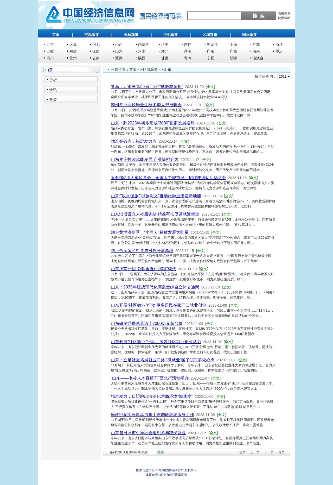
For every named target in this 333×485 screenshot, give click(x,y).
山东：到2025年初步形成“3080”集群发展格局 (153, 123)
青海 (187, 58)
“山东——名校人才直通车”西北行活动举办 (150, 378)
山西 (119, 44)
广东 (210, 51)
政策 (53, 100)
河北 (96, 44)
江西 (96, 51)
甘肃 (164, 58)
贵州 (73, 58)
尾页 (281, 452)
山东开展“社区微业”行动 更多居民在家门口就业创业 (158, 305)
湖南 (187, 51)
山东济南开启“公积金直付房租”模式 (143, 269)
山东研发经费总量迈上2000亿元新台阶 (147, 323)
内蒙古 (143, 44)
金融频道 (131, 35)
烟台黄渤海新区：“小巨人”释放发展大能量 (150, 232)
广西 (233, 51)
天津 (73, 44)
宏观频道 (91, 35)
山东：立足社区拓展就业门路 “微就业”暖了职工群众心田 (163, 360)
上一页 (255, 452)
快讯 (53, 90)
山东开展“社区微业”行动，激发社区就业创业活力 (156, 341)
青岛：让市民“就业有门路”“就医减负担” (147, 86)
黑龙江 (212, 44)
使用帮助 (284, 18)
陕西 (141, 58)
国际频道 (249, 35)
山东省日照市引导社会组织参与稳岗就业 (148, 433)
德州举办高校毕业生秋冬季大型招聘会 (146, 105)
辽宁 (164, 44)
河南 (141, 51)
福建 (73, 51)
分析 (53, 80)
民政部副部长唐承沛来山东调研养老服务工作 (152, 414)
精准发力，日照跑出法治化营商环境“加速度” (152, 396)
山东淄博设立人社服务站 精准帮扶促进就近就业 (155, 214)
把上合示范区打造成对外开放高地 (142, 250)
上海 (233, 44)
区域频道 (210, 35)
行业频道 (170, 35)
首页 (55, 35)
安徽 (50, 51)
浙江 (279, 44)
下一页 (269, 452)
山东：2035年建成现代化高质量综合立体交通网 (155, 287)
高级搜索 (284, 13)
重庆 (279, 51)
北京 (50, 44)
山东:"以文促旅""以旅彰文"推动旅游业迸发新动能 (156, 196)
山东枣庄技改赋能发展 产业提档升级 (144, 159)
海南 (256, 51)
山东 (119, 51)
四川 (50, 58)
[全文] (210, 87)
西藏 (119, 58)
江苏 (256, 44)
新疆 (233, 58)
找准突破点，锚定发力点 (134, 141)
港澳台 (258, 58)
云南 (96, 58)
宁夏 (210, 58)
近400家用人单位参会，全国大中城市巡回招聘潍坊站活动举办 (168, 177)
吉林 (187, 44)
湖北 (164, 51)
